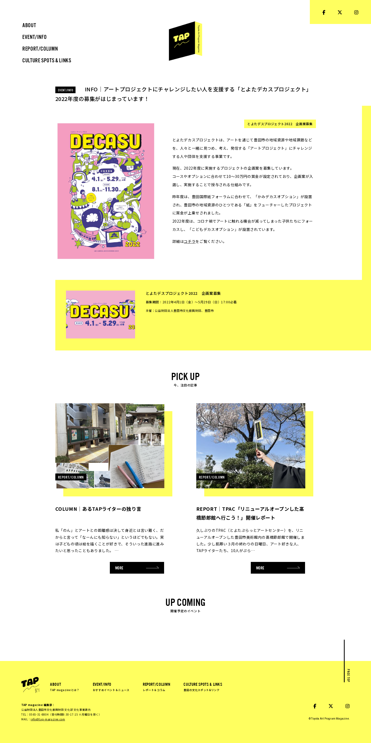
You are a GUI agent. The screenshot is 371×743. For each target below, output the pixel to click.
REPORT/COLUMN (156, 686)
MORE (137, 567)
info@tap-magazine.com (48, 719)
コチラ (189, 241)
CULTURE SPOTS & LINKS (203, 686)
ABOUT (65, 686)
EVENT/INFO (111, 686)
